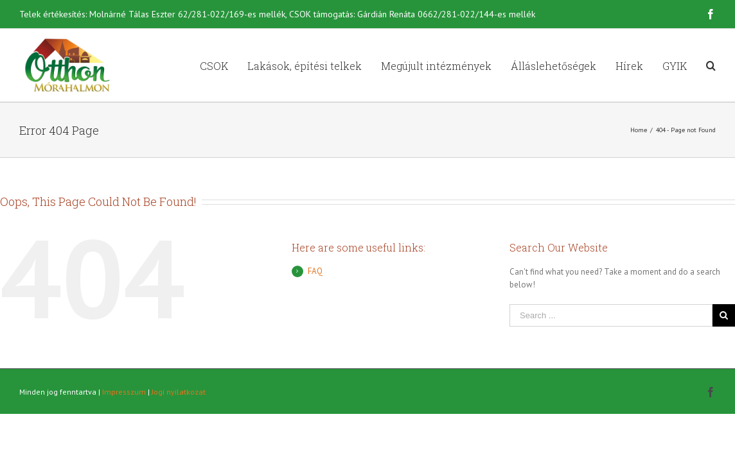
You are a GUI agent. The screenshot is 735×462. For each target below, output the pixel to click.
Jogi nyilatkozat (179, 392)
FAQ (315, 271)
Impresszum (124, 392)
